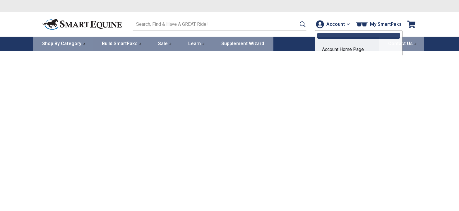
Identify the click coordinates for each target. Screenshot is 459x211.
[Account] (331, 24)
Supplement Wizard (242, 43)
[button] (296, 24)
